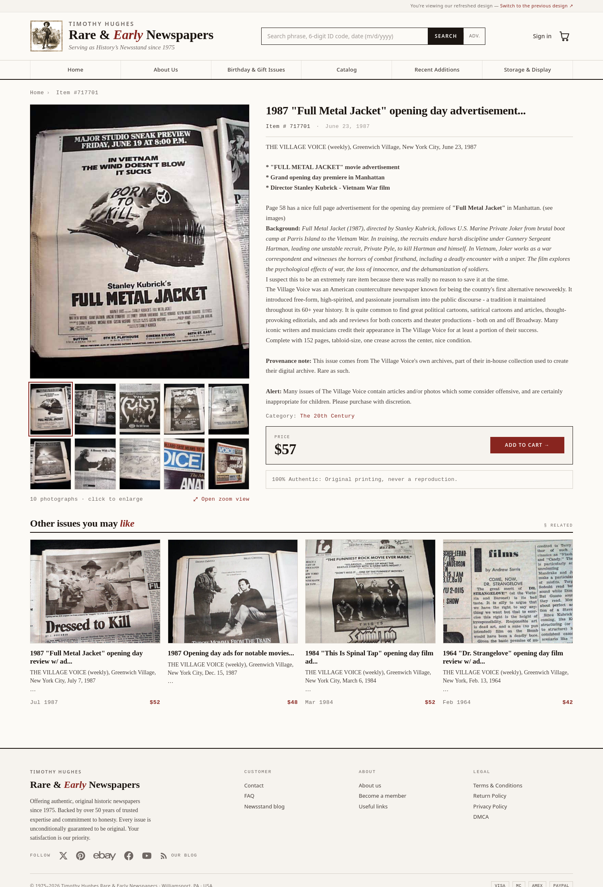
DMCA (481, 816)
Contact (254, 785)
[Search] (446, 36)
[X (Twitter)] (63, 855)
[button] (139, 241)
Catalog (346, 69)
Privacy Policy (490, 806)
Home (75, 69)
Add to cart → (527, 444)
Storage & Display (527, 69)
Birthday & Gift (256, 69)
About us (370, 785)
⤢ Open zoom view (221, 499)
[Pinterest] (80, 855)
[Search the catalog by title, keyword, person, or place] (345, 36)
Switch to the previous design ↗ (536, 5)
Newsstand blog (264, 806)
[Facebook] (128, 855)
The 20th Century (327, 416)
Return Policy (489, 795)
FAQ (249, 795)
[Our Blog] (178, 855)
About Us (166, 69)
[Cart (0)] (565, 36)
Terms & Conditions (497, 785)
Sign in (542, 36)
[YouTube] (146, 855)
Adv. (474, 36)
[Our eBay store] (104, 855)
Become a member (382, 795)
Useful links (373, 806)
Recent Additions (437, 69)
